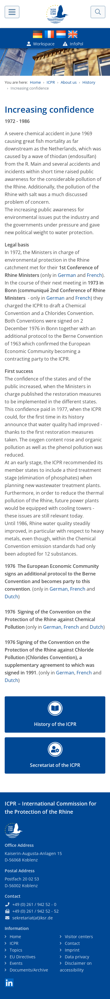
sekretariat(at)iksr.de (32, 918)
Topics (15, 950)
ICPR (51, 82)
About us (69, 82)
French (94, 275)
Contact (72, 943)
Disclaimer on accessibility (76, 966)
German (67, 275)
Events (16, 963)
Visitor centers (78, 936)
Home (35, 82)
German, (58, 589)
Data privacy (76, 956)
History (88, 82)
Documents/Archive (28, 970)
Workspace (41, 44)
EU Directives (22, 956)
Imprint (71, 950)
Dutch (11, 596)
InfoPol (73, 44)
